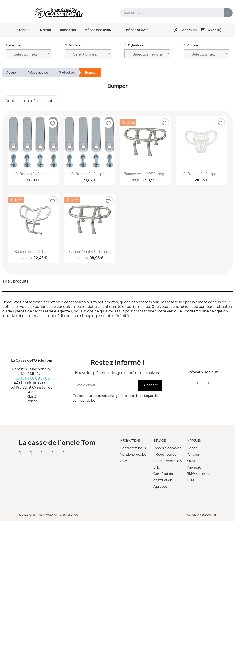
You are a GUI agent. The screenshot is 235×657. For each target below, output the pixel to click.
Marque (13, 45)
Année (191, 45)
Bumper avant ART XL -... (34, 251)
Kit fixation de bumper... (33, 174)
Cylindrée (134, 45)
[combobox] (170, 12)
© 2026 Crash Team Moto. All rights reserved (48, 515)
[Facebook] (198, 382)
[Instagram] (209, 382)
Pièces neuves (38, 72)
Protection (67, 72)
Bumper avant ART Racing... (145, 174)
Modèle (73, 45)
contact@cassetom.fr (201, 515)
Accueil (11, 72)
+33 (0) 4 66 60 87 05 (32, 378)
